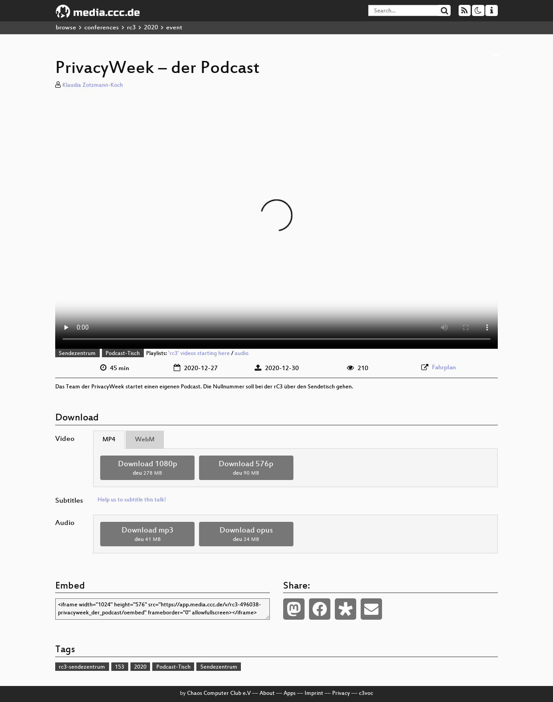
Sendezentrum (77, 354)
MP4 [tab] (108, 440)
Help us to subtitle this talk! (132, 500)
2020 (151, 28)
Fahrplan (444, 367)
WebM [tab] (145, 440)
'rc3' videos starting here (199, 354)
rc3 (131, 28)
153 (119, 667)
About (267, 693)
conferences (101, 28)
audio (241, 354)
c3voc (366, 693)
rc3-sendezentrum (82, 667)
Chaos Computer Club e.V (219, 693)
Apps (290, 693)
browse (66, 28)
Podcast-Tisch (123, 354)
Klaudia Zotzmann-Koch (92, 85)
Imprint (314, 693)
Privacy (341, 693)
